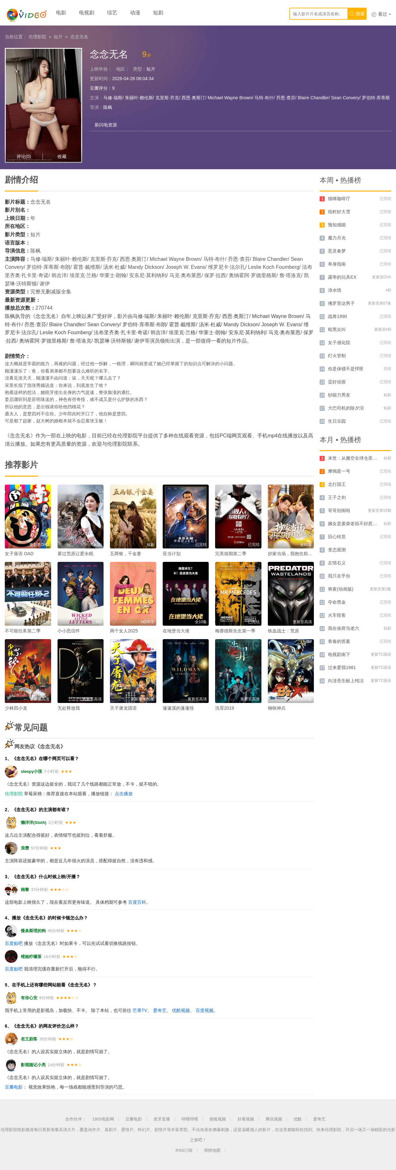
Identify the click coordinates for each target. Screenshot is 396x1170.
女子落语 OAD (19, 553)
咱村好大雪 (339, 211)
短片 (58, 36)
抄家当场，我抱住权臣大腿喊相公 (301, 553)
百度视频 (205, 1010)
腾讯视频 (274, 1119)
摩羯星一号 (339, 471)
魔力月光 (337, 237)
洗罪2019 (224, 708)
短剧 (158, 12)
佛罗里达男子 (341, 303)
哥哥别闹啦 (339, 510)
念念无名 (79, 36)
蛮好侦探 (337, 381)
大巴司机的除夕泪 (346, 408)
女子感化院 (339, 342)
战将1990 (337, 316)
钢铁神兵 (277, 708)
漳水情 (334, 290)
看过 (381, 14)
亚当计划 (172, 553)
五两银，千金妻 (125, 553)
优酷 (297, 1119)
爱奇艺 (160, 1010)
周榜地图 (212, 1150)
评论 (24, 156)
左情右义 (337, 562)
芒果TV (140, 1010)
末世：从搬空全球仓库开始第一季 (361, 458)
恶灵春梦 (337, 250)
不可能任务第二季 (23, 630)
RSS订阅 (183, 1150)
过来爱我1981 (342, 667)
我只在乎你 (339, 575)
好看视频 (245, 1119)
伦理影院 (37, 36)
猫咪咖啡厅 (339, 198)
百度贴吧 (14, 943)
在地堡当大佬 (176, 630)
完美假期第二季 (230, 553)
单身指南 (337, 264)
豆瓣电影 (14, 1087)
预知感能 (337, 224)
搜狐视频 (217, 1119)
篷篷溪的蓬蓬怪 (178, 708)
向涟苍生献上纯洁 (346, 680)
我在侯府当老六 (343, 628)
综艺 (112, 12)
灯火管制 (337, 355)
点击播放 (124, 793)
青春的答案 (339, 641)
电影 (61, 12)
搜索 (357, 13)
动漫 (135, 12)
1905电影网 (103, 1119)
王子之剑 (337, 497)
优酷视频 (181, 1010)
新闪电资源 (106, 124)
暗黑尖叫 (337, 329)
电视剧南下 (339, 654)
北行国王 (337, 484)
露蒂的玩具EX (342, 277)
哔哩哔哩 (190, 1119)
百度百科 (137, 902)
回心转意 (337, 536)
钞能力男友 (339, 394)
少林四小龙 (16, 708)
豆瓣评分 (99, 88)
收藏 (62, 156)
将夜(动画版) (340, 589)
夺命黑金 (337, 602)
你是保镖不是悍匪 (346, 368)
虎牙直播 (161, 1119)
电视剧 (86, 12)
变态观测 (337, 549)
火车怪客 (337, 615)
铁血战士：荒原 (283, 630)
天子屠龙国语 (123, 708)
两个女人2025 (124, 630)
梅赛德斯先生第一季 (235, 630)
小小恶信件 (69, 630)
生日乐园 (337, 421)
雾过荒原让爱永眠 (75, 553)
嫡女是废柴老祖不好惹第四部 (357, 523)
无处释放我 (69, 708)
